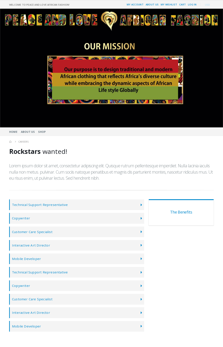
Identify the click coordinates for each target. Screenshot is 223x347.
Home (13, 132)
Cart (182, 4)
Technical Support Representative (40, 205)
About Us (152, 4)
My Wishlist (169, 4)
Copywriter (21, 219)
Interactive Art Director (31, 246)
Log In (192, 4)
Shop (42, 132)
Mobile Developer (26, 260)
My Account (135, 4)
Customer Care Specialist (32, 232)
